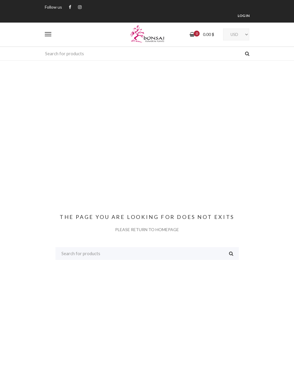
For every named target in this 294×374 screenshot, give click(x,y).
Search (247, 53)
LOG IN (243, 15)
